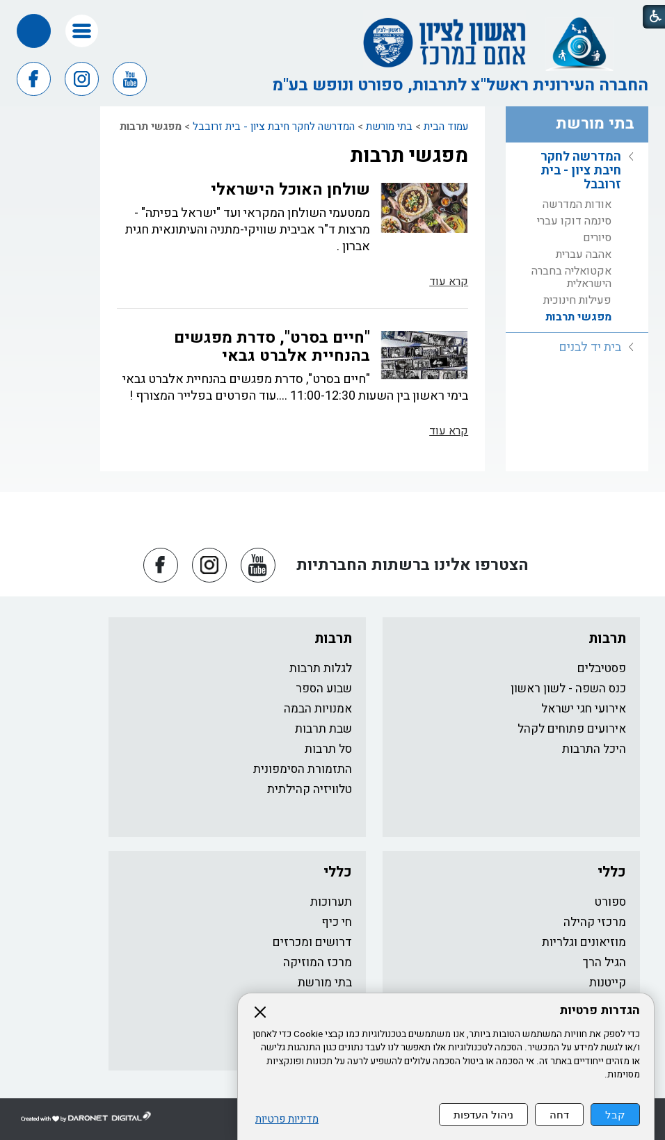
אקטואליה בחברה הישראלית (571, 277)
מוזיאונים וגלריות (584, 942)
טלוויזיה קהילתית (309, 789)
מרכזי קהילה (594, 922)
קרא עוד (448, 281)
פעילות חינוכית (577, 300)
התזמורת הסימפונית (302, 769)
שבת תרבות (323, 729)
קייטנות (607, 982)
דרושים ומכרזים (312, 942)
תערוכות (331, 902)
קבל (615, 1115)
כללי (612, 872)
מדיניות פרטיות (287, 1119)
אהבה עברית (583, 254)
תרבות (607, 638)
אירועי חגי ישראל (583, 708)
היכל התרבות (594, 749)
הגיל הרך (604, 962)
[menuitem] (577, 237)
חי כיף (336, 922)
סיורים (597, 237)
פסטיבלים (601, 668)
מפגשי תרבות (409, 155)
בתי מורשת (389, 126)
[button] (81, 31)
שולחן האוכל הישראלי (290, 190)
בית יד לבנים (590, 347)
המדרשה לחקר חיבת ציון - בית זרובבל (274, 126)
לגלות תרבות (320, 668)
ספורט (610, 902)
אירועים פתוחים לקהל (572, 729)
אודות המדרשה (577, 204)
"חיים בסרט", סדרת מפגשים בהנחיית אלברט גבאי (272, 347)
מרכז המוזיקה (317, 962)
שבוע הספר (324, 688)
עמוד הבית (446, 126)
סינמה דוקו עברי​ (574, 221)
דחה (559, 1115)
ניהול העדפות (483, 1115)
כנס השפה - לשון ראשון (568, 688)
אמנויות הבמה (318, 708)
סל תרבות (328, 749)
